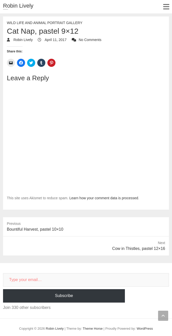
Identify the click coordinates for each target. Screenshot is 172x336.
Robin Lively (18, 6)
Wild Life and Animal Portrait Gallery (44, 23)
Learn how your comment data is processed (103, 198)
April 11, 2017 (55, 40)
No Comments (90, 40)
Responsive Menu (166, 6)
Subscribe (64, 295)
